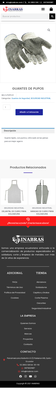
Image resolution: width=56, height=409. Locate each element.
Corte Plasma (41, 297)
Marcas (28, 333)
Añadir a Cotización (29, 112)
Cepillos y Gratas (41, 292)
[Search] (52, 16)
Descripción (10, 131)
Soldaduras (41, 287)
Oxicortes (41, 303)
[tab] (28, 130)
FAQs (14, 282)
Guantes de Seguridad (20, 98)
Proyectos (28, 339)
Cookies (15, 297)
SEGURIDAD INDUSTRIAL (41, 98)
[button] (43, 9)
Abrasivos (41, 282)
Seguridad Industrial (41, 308)
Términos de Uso (15, 287)
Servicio (28, 328)
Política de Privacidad (14, 292)
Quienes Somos (28, 323)
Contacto (28, 344)
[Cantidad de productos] (6, 107)
